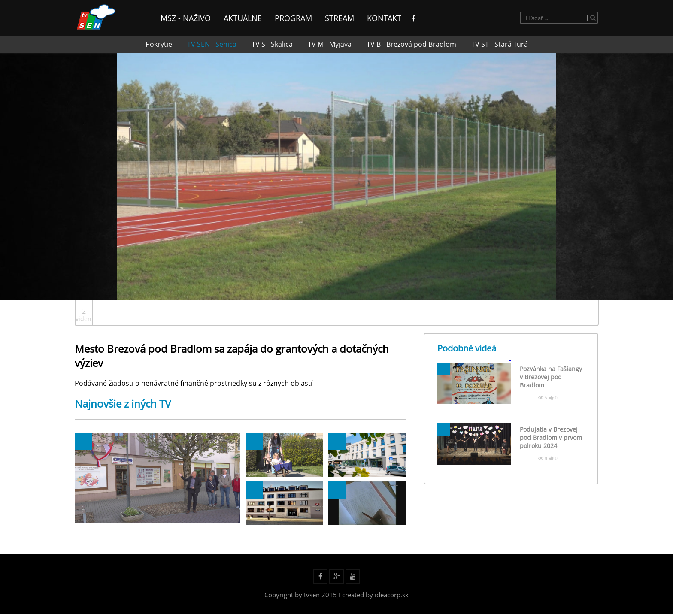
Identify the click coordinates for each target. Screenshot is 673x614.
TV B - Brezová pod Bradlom (411, 44)
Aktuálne (243, 18)
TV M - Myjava (330, 44)
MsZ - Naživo (186, 18)
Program (293, 18)
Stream (339, 18)
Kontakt (384, 18)
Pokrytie (159, 44)
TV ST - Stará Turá (499, 44)
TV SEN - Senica (211, 44)
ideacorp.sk (392, 594)
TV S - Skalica (272, 44)
